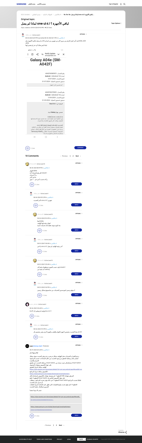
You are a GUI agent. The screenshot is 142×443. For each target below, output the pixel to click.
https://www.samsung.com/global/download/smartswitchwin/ (50, 374)
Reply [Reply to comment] (76, 184)
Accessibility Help (25, 439)
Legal (69, 439)
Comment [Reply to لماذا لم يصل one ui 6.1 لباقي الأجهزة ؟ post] (80, 147)
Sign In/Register (113, 4)
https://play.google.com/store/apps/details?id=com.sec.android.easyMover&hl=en (56, 369)
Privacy (59, 439)
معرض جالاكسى (41, 4)
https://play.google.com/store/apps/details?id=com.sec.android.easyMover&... (55, 397)
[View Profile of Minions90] (33, 164)
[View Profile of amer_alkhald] (34, 304)
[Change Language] (81, 439)
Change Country (92, 439)
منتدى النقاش (31, 4)
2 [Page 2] (56, 425)
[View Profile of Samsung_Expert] (37, 346)
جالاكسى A (62, 38)
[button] (83, 34)
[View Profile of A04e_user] (29, 35)
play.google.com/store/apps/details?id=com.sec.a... (42, 399)
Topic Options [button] (115, 23)
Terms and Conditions (44, 439)
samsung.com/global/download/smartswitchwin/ (41, 409)
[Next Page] (78, 156)
